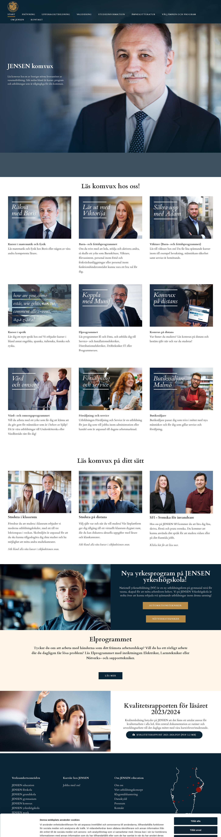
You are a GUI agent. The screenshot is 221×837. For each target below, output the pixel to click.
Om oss (118, 785)
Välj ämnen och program (179, 14)
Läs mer (110, 675)
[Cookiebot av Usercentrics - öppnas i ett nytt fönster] (19, 831)
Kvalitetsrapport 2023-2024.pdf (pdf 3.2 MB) (166, 734)
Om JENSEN (17, 19)
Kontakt (37, 19)
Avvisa (195, 817)
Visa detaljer (165, 831)
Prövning (28, 14)
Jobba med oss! (71, 785)
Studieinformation (111, 14)
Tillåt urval (195, 809)
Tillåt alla (195, 800)
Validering (84, 14)
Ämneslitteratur (143, 14)
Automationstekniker (165, 605)
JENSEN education (23, 785)
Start (11, 14)
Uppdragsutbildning (56, 14)
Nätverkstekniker (165, 618)
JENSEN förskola (22, 790)
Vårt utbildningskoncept (128, 790)
